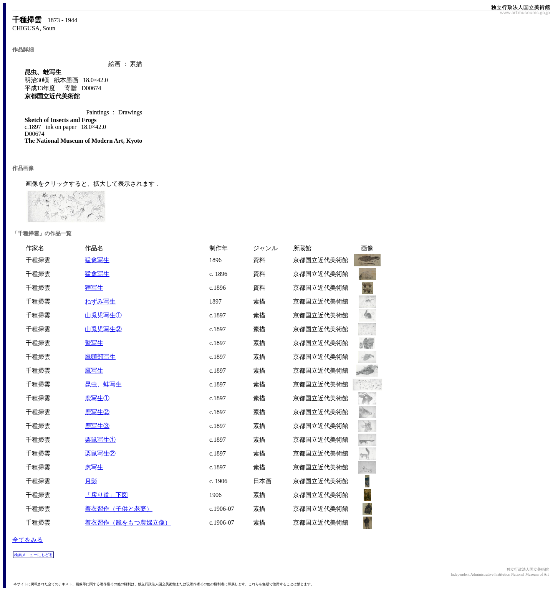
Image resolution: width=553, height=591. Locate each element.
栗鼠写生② (100, 453)
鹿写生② (97, 412)
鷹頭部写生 (100, 356)
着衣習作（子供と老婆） (118, 508)
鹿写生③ (97, 426)
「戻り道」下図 (106, 495)
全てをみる (27, 540)
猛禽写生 (97, 260)
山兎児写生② (103, 329)
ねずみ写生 (100, 301)
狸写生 (94, 287)
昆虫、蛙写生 (103, 384)
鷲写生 (94, 343)
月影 (91, 481)
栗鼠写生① (100, 439)
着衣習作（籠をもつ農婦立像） (128, 522)
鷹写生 (94, 370)
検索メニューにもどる (33, 555)
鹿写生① (97, 398)
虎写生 (94, 467)
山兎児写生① (103, 315)
